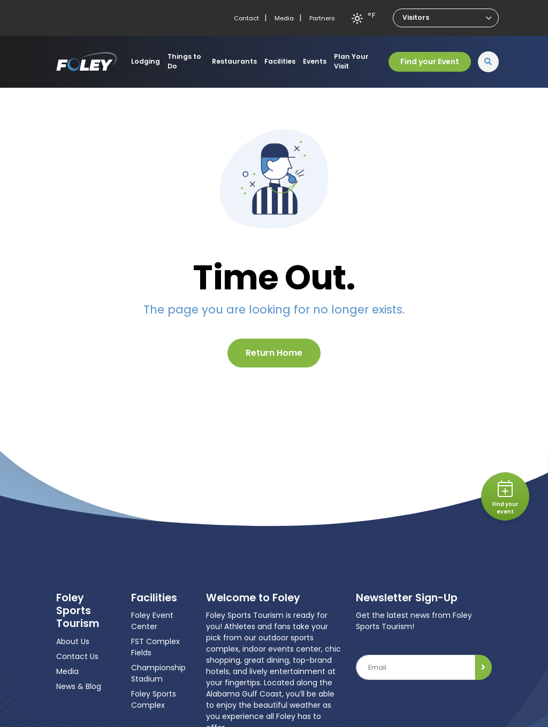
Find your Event (429, 61)
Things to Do (184, 61)
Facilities (279, 61)
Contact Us (77, 656)
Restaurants (234, 61)
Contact (246, 18)
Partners (322, 18)
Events (314, 61)
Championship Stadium (158, 673)
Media (284, 18)
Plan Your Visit (351, 61)
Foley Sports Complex (153, 699)
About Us (72, 641)
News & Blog (78, 686)
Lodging (145, 61)
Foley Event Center (152, 621)
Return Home (274, 353)
